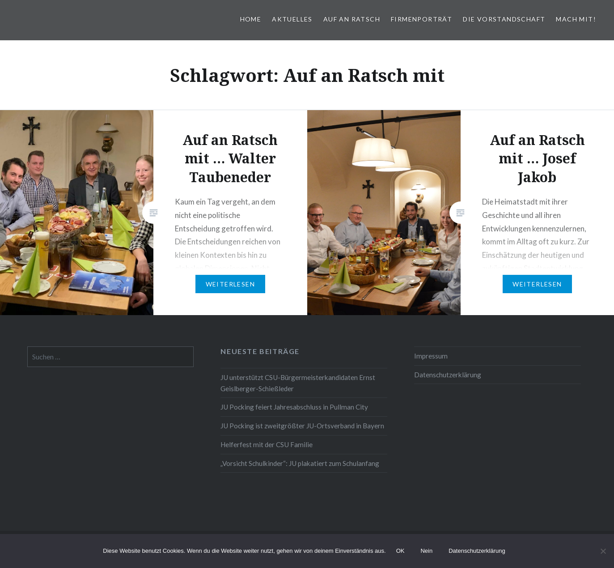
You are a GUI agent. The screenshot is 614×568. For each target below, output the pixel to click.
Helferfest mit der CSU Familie (266, 444)
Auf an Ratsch (351, 19)
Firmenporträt (421, 19)
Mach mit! (576, 19)
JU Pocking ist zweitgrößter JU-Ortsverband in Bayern (302, 426)
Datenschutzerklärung (447, 375)
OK (400, 550)
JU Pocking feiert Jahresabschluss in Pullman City (294, 407)
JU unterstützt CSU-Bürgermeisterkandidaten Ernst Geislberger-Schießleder (297, 383)
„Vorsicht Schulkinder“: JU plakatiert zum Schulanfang (299, 463)
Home (251, 19)
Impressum (431, 356)
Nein (426, 550)
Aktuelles (292, 19)
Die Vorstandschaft (504, 19)
